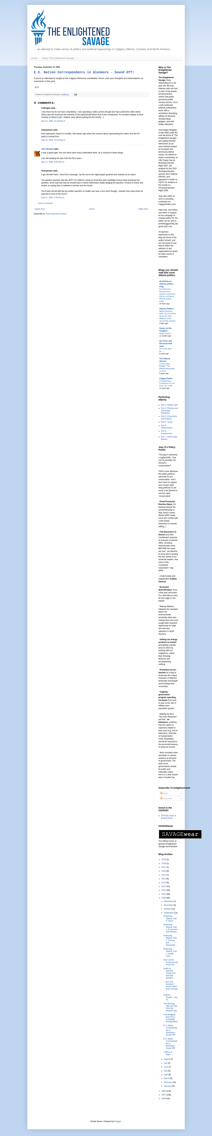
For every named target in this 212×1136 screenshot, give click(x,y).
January (167, 1086)
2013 (164, 882)
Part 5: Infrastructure (167, 426)
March (167, 1078)
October (167, 909)
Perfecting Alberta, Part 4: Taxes (170, 918)
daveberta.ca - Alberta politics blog (166, 284)
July (166, 1063)
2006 (164, 1098)
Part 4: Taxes (166, 422)
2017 (164, 867)
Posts (164, 793)
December (168, 901)
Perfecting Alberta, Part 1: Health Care (170, 952)
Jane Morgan (47, 149)
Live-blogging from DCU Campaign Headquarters (170, 1018)
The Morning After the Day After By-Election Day (170, 1007)
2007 (164, 1095)
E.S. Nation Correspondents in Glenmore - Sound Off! (84, 72)
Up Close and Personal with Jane (165, 343)
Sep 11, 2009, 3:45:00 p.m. (53, 197)
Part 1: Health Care (169, 405)
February (168, 1082)
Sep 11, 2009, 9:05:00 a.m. (53, 162)
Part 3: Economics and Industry (169, 417)
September (169, 913)
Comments (166, 798)
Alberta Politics (166, 309)
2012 (164, 886)
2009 (164, 898)
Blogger (117, 1121)
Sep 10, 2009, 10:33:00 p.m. (53, 121)
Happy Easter (165, 333)
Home (34, 58)
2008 (164, 1091)
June (166, 1067)
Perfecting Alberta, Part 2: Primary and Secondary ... (170, 940)
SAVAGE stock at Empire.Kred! (168, 816)
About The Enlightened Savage (58, 58)
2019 (164, 859)
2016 (164, 871)
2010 (164, 894)
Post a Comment (45, 203)
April (166, 1074)
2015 (164, 875)
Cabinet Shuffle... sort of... (170, 997)
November (168, 905)
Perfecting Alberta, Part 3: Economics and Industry (170, 928)
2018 (164, 863)
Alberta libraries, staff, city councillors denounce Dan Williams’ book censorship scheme (167, 316)
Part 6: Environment (166, 432)
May (166, 1071)
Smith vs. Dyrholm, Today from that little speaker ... (169, 973)
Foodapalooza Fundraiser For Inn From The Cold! (167, 383)
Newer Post (40, 209)
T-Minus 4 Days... (167, 1053)
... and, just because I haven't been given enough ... (170, 986)
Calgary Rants (166, 378)
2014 (164, 879)
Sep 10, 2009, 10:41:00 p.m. (53, 140)
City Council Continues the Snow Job (170, 962)
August (167, 1059)
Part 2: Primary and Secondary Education (169, 410)
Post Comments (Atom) (56, 214)
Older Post (143, 209)
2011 (164, 890)
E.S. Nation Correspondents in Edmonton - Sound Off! (170, 1043)
